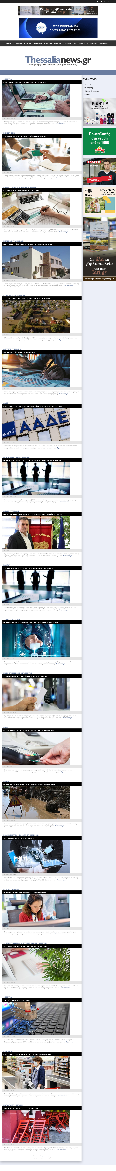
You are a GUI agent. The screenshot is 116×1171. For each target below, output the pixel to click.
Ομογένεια (32, 49)
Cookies (87, 94)
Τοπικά (8, 43)
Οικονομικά (37, 43)
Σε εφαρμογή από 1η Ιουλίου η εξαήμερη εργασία (25, 676)
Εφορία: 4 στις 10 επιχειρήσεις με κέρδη (21, 190)
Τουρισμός (52, 49)
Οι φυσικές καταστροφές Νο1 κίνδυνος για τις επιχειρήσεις (29, 784)
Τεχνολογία (83, 43)
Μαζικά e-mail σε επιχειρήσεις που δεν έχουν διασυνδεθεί (28, 730)
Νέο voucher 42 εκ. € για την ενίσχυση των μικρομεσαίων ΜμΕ (30, 622)
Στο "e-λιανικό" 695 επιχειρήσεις (17, 1000)
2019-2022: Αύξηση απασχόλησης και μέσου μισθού (26, 946)
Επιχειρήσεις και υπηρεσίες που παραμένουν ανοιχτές (27, 1054)
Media (79, 49)
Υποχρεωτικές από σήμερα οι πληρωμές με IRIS (24, 136)
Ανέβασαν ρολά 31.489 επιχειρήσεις (19, 352)
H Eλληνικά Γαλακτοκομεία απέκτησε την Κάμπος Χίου (27, 244)
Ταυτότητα (87, 84)
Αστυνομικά (17, 43)
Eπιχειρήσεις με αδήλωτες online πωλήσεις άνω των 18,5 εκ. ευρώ (32, 406)
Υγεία (75, 43)
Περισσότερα (60, 124)
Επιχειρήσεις (103, 43)
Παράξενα (42, 49)
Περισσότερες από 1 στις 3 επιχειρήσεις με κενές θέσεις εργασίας (32, 460)
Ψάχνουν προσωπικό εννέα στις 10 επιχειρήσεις (24, 892)
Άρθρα (72, 49)
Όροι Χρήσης (88, 88)
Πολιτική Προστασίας (91, 91)
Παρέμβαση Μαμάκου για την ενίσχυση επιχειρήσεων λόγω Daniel (32, 514)
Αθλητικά (57, 43)
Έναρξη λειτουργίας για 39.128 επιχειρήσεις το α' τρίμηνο (28, 568)
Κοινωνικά (48, 43)
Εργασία (23, 49)
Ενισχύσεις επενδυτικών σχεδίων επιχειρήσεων (24, 82)
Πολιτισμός (67, 43)
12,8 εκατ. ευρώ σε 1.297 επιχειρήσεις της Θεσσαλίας (26, 298)
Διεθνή (16, 49)
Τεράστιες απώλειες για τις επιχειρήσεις (21, 1108)
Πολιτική (93, 43)
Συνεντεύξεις (63, 49)
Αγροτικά (27, 43)
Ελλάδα (8, 49)
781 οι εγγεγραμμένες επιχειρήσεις (18, 838)
